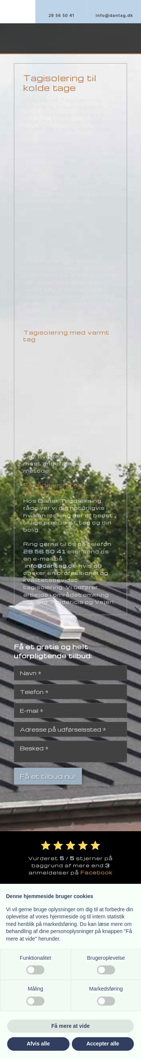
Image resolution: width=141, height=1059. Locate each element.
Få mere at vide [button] (71, 1026)
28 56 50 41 (44, 551)
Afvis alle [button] (38, 1044)
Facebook (96, 872)
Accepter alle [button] (102, 1044)
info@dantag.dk (50, 565)
